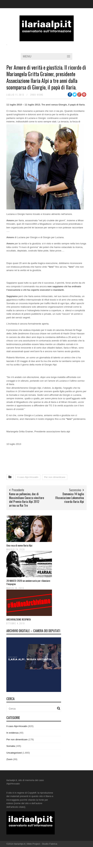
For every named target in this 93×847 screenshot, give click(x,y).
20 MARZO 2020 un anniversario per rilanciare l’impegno (28, 582)
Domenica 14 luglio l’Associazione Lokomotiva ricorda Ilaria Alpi (69, 498)
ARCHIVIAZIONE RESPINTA (18, 619)
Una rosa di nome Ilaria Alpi (19, 545)
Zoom (9, 759)
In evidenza (12, 732)
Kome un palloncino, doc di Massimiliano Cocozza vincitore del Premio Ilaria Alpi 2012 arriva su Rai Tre (26, 499)
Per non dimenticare (54, 477)
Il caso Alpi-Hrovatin (27, 477)
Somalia (10, 746)
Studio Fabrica (49, 843)
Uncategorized (14, 752)
